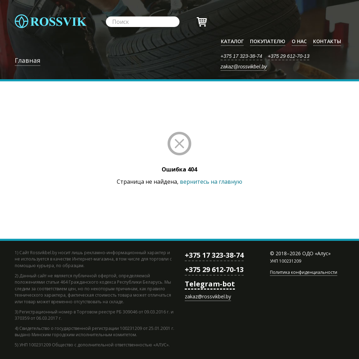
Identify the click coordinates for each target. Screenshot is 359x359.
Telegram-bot (210, 284)
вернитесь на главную (211, 181)
